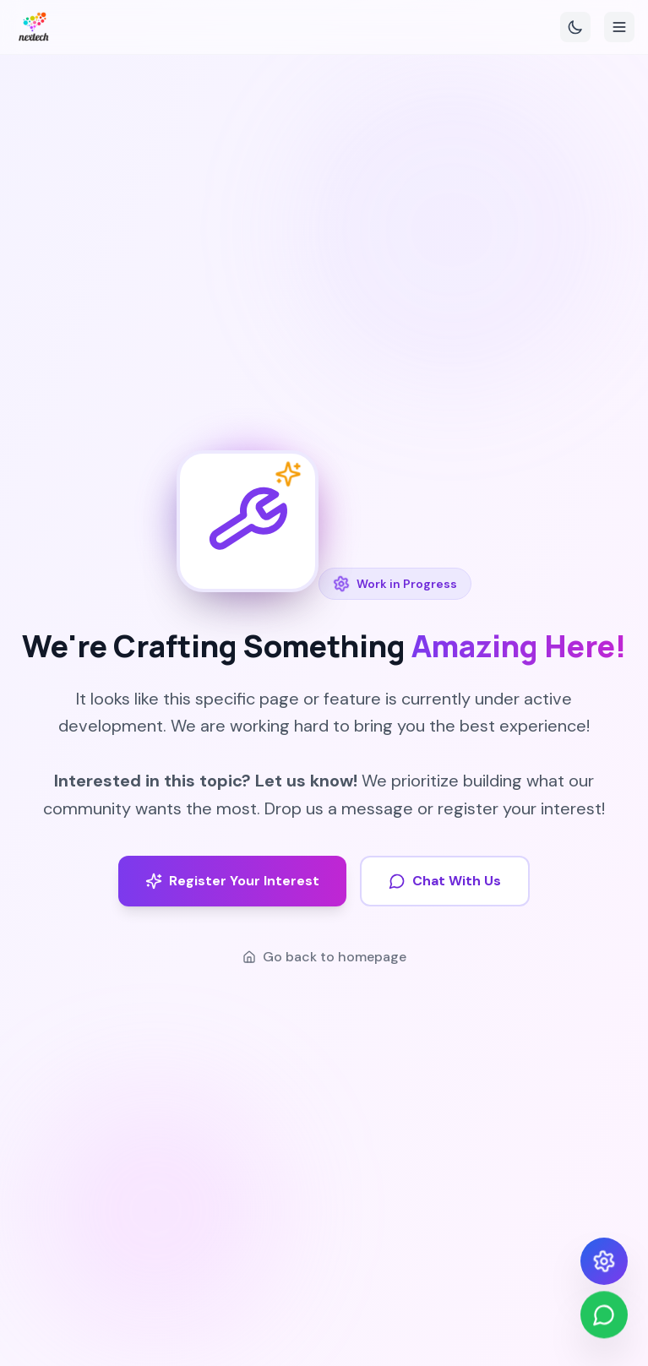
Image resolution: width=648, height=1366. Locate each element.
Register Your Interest (232, 881)
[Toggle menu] (619, 27)
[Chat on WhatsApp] (604, 1316)
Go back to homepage (324, 957)
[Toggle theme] (575, 27)
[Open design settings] (604, 1261)
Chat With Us (445, 881)
